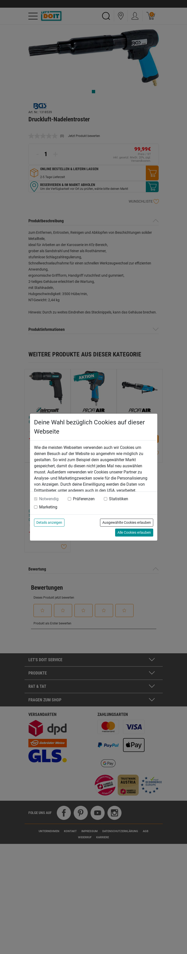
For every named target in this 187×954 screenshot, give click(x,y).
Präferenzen (84, 498)
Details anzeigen (49, 522)
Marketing (48, 507)
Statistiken (118, 498)
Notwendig (49, 498)
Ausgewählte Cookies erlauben (126, 522)
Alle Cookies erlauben (134, 532)
